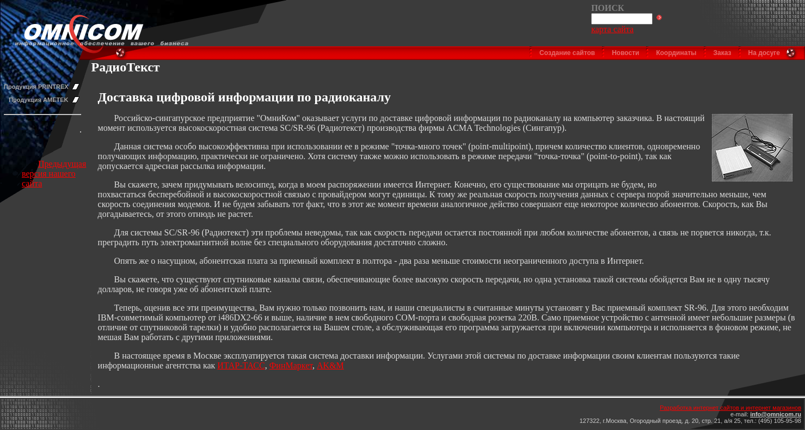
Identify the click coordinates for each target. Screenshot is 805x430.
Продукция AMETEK (38, 99)
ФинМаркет (290, 365)
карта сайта (612, 29)
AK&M (330, 365)
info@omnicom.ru (775, 414)
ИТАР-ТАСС (241, 365)
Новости (625, 53)
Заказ (723, 53)
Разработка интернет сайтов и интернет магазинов (730, 407)
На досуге (764, 53)
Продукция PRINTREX (36, 86)
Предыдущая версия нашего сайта (54, 173)
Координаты (676, 53)
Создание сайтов (567, 53)
